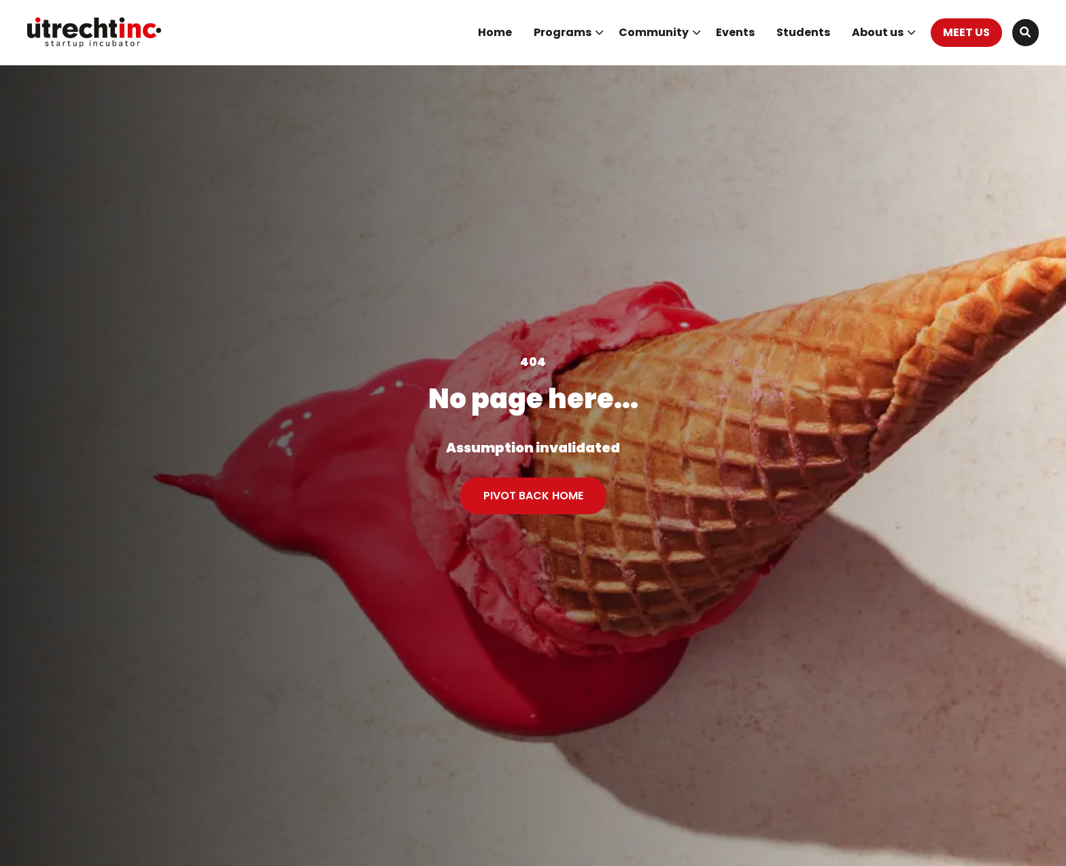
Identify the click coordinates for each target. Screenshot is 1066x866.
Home (495, 32)
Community (660, 32)
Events (735, 32)
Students (803, 32)
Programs (569, 32)
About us (884, 32)
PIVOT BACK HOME (533, 495)
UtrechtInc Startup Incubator (95, 32)
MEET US (966, 32)
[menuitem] (495, 32)
